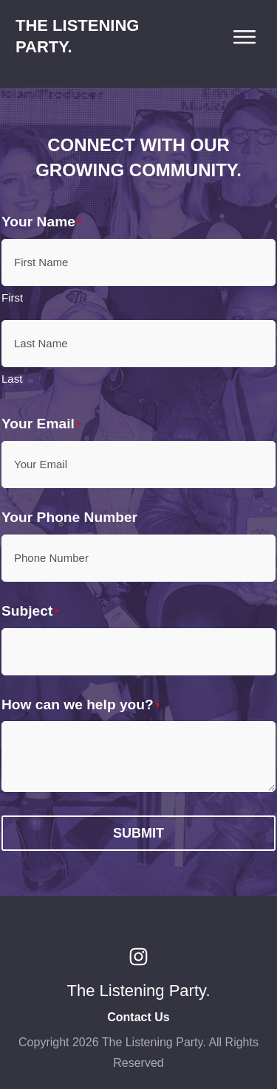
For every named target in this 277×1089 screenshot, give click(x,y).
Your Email (41, 424)
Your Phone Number (69, 517)
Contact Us (138, 1017)
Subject (30, 611)
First (12, 297)
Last (11, 378)
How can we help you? (80, 705)
